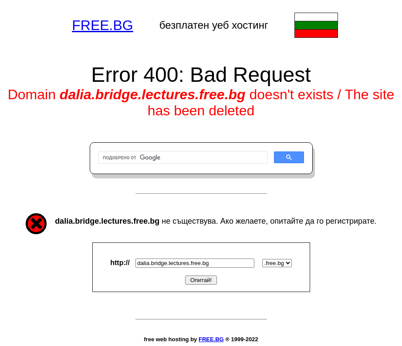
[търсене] (182, 157)
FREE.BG (102, 25)
